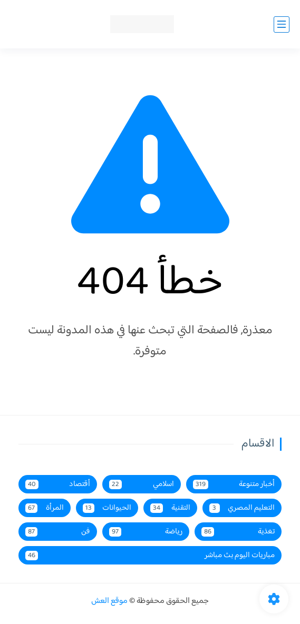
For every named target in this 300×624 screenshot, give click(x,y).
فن (57, 531)
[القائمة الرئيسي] (281, 24)
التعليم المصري (242, 507)
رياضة (145, 531)
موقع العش (109, 601)
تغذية (238, 531)
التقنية (170, 507)
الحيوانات (107, 507)
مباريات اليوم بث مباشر (150, 555)
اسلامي (141, 484)
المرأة (44, 507)
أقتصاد (57, 484)
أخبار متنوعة (234, 484)
